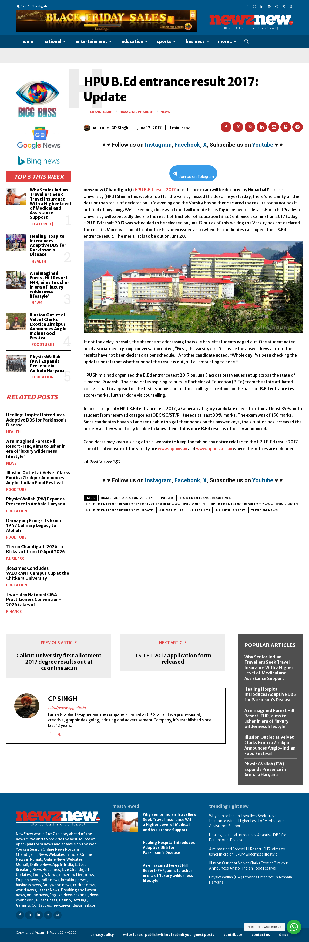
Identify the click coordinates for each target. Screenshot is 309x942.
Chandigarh (101, 111)
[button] (246, 41)
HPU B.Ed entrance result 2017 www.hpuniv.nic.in (254, 504)
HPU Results (199, 510)
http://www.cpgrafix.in (67, 707)
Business (15, 559)
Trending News (264, 510)
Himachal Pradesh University (127, 498)
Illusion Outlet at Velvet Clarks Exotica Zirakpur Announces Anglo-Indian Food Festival (49, 326)
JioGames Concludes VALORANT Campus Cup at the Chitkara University (37, 573)
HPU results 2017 (230, 510)
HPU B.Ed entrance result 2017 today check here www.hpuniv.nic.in (145, 504)
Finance (14, 611)
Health (39, 261)
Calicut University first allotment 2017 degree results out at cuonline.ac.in (59, 661)
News (37, 303)
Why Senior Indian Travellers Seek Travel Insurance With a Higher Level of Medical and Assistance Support (50, 203)
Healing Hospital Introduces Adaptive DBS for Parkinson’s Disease (48, 245)
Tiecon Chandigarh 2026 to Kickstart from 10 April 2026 (35, 549)
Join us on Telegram (193, 175)
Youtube (262, 145)
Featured (41, 224)
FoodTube (42, 344)
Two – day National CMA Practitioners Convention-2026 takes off (33, 599)
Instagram (158, 145)
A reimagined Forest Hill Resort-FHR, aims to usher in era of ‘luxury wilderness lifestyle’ (50, 285)
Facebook (187, 145)
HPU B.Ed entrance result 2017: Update (119, 510)
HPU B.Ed (165, 498)
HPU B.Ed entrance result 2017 (205, 498)
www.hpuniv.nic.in (214, 448)
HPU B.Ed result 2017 (155, 189)
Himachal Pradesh (136, 111)
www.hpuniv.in (172, 448)
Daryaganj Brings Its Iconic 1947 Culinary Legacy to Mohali (34, 525)
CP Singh (119, 127)
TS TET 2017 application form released (173, 658)
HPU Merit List (171, 510)
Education (42, 377)
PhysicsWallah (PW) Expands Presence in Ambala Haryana (47, 363)
